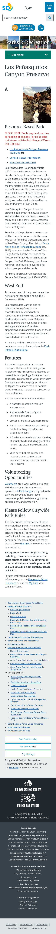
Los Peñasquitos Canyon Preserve (26, 689)
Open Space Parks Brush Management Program (28, 700)
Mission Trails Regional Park (23, 696)
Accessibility (42, 924)
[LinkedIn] (39, 789)
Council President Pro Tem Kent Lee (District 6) (28, 849)
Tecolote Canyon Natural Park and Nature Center (30, 719)
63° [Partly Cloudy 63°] (28, 8)
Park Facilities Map (28, 739)
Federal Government (28, 908)
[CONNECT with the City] (23, 27)
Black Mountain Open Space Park (26, 682)
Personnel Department (28, 891)
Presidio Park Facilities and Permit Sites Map (28, 626)
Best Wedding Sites (16, 644)
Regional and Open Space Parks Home (25, 603)
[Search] (24, 17)
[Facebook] (16, 789)
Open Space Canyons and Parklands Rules (29, 660)
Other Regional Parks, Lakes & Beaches (25, 723)
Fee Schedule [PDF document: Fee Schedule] (26, 746)
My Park (33, 583)
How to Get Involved (19, 651)
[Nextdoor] (35, 789)
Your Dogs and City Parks (19, 730)
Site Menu (25, 54)
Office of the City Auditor (28, 880)
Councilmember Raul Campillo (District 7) (28, 852)
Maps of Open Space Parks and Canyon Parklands (28, 655)
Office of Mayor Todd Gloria (28, 870)
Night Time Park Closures (19, 727)
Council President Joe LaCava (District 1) (28, 831)
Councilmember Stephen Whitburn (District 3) (28, 838)
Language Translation (18, 928)
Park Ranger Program (20, 609)
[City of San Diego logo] (7, 6)
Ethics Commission (28, 877)
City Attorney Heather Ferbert (28, 873)
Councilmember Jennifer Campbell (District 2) (28, 835)
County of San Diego (28, 901)
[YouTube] (25, 789)
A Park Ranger (25, 491)
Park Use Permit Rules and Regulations (25, 637)
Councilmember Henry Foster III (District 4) (28, 842)
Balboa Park (15, 613)
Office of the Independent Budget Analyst (28, 887)
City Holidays (28, 754)
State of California (28, 905)
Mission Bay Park (18, 616)
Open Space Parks (16, 672)
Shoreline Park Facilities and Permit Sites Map (28, 632)
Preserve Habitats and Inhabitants (26, 663)
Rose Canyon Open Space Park (25, 708)
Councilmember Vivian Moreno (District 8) (28, 856)
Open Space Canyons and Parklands (24, 647)
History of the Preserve (23, 162)
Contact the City (39, 928)
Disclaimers (11, 924)
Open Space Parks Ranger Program (27, 705)
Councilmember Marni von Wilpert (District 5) (28, 845)
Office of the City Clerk (28, 884)
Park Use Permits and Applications (23, 640)
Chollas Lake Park (19, 685)
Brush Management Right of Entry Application (26, 677)
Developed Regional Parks (20, 606)
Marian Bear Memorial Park (23, 692)
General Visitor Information (25, 157)
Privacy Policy (26, 924)
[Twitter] (21, 789)
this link (24, 543)
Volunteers (11, 484)
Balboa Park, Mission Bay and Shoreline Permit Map (28, 621)
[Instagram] (30, 789)
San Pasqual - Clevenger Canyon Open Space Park (28, 713)
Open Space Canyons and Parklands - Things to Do (27, 668)
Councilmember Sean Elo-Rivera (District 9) (28, 859)
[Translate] (41, 27)
